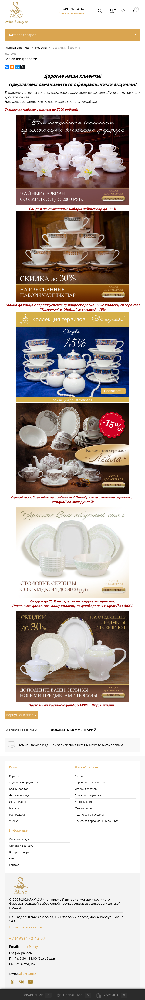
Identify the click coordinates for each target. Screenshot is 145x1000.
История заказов (86, 789)
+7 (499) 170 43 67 (27, 938)
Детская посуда (19, 795)
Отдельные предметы (23, 782)
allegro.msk (27, 973)
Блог (12, 858)
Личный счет (83, 801)
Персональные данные (90, 782)
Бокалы (14, 808)
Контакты (15, 865)
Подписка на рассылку (89, 814)
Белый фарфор (19, 789)
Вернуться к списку (21, 715)
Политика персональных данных (96, 821)
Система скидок (19, 839)
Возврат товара (19, 852)
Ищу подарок (17, 801)
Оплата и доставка (21, 845)
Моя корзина (83, 808)
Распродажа (17, 814)
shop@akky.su (31, 946)
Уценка (14, 821)
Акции (79, 776)
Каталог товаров (72, 35)
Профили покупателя (88, 795)
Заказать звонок (72, 13)
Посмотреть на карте (25, 927)
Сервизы (15, 776)
